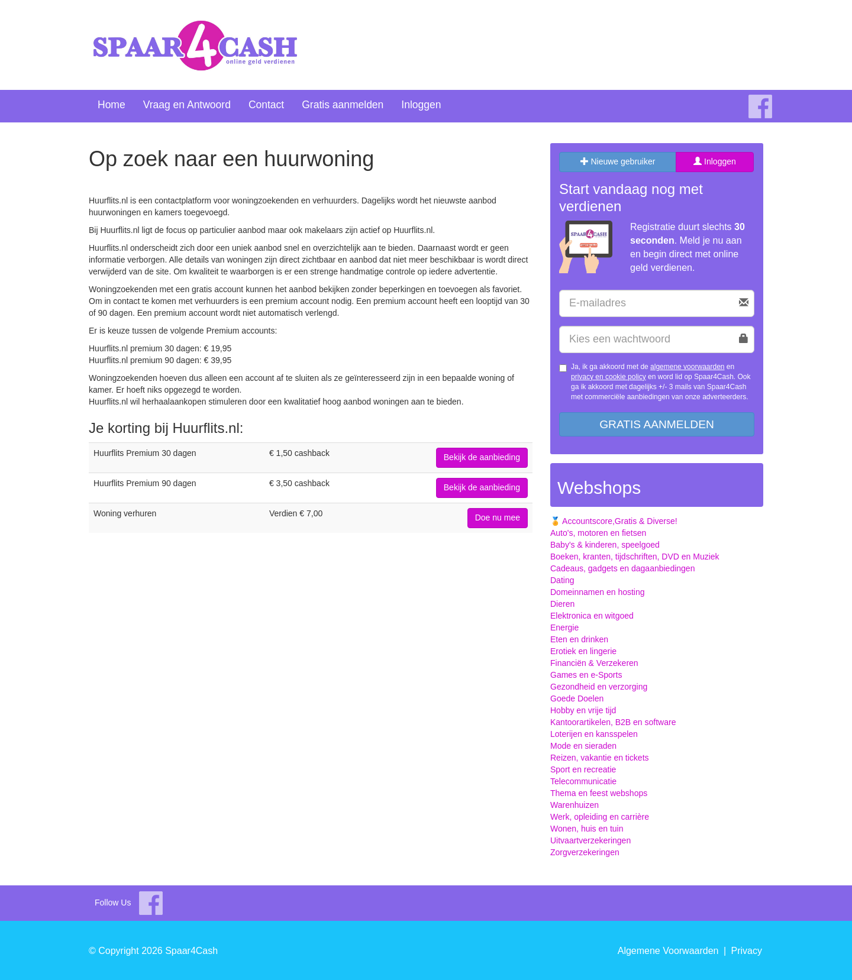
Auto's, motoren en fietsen (598, 533)
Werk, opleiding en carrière (599, 816)
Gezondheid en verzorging (598, 686)
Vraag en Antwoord (187, 105)
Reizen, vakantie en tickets (599, 757)
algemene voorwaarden (687, 367)
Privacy (746, 951)
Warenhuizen (574, 805)
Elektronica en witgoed (592, 615)
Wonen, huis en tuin (587, 828)
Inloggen (421, 105)
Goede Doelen (577, 698)
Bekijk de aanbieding (482, 457)
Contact (266, 105)
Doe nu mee (497, 517)
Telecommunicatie (583, 781)
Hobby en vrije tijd (583, 710)
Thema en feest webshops (598, 793)
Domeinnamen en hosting (597, 592)
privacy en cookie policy (608, 377)
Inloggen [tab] (714, 161)
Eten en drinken (579, 639)
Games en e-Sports (586, 675)
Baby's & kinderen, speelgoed (605, 544)
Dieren (562, 604)
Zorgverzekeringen (584, 852)
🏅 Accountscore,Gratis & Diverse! (613, 521)
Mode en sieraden (583, 746)
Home (111, 105)
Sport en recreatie (583, 769)
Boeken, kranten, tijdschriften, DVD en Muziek (634, 556)
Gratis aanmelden (342, 105)
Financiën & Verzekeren (594, 663)
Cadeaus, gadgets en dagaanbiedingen (622, 568)
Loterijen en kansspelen (594, 734)
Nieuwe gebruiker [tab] (618, 161)
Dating (562, 580)
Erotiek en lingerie (583, 651)
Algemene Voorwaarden (668, 951)
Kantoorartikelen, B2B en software (613, 722)
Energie (564, 627)
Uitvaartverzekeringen (590, 840)
